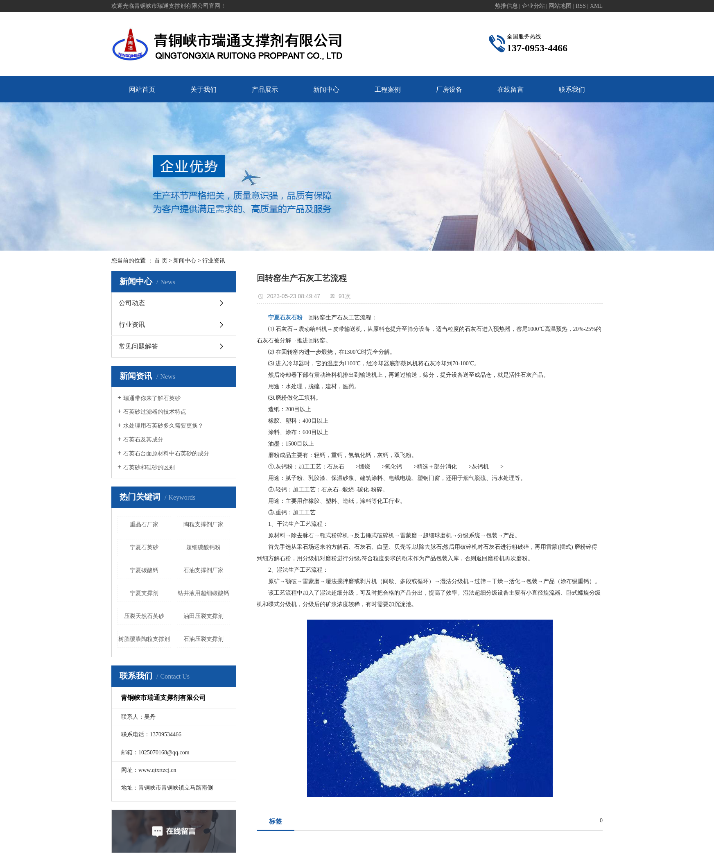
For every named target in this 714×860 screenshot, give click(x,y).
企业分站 (533, 6)
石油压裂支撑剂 (203, 639)
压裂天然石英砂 (144, 616)
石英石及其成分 (143, 440)
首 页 (160, 261)
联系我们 (572, 89)
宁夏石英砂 (144, 547)
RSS (581, 6)
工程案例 (388, 89)
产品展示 (265, 89)
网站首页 (142, 89)
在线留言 (510, 89)
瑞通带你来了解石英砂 (152, 398)
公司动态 (132, 302)
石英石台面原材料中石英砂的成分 (166, 453)
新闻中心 (326, 89)
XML (596, 6)
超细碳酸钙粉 (203, 547)
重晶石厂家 (144, 524)
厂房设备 (449, 89)
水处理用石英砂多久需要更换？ (163, 426)
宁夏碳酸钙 (144, 570)
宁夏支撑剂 (144, 593)
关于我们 (203, 89)
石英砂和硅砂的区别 (149, 467)
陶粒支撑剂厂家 (203, 524)
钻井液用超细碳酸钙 (203, 593)
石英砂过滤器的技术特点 (154, 412)
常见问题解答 (138, 346)
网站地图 (560, 6)
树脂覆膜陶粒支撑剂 (144, 639)
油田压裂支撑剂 (203, 616)
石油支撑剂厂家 (203, 570)
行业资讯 (213, 261)
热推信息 (506, 6)
